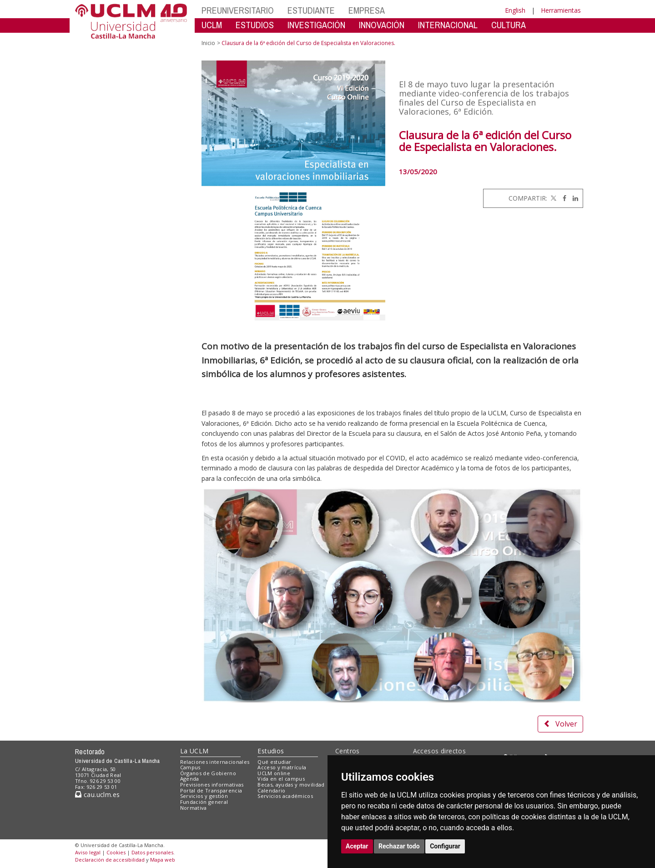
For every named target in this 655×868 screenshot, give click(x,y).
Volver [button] (560, 724)
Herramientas (561, 10)
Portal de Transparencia (211, 790)
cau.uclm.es (97, 794)
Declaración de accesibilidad (110, 859)
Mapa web (162, 859)
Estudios (270, 751)
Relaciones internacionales (215, 761)
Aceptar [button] (357, 846)
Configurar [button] (445, 846)
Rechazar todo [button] (399, 846)
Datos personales (152, 852)
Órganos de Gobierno (208, 773)
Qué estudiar (274, 761)
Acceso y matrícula (281, 767)
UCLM (212, 25)
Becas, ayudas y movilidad (290, 784)
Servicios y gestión (204, 795)
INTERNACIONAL (448, 25)
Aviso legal (88, 852)
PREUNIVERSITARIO (238, 10)
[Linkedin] (573, 198)
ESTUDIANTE (311, 10)
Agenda (189, 778)
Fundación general (204, 801)
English (515, 10)
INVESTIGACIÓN (316, 25)
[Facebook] (562, 198)
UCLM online (273, 773)
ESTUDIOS (255, 25)
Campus (190, 767)
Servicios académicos (285, 795)
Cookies (116, 852)
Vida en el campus (281, 778)
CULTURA (508, 25)
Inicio (208, 43)
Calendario (271, 790)
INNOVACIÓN (381, 25)
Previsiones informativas (212, 784)
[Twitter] (552, 198)
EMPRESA (366, 10)
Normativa (193, 807)
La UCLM (194, 751)
